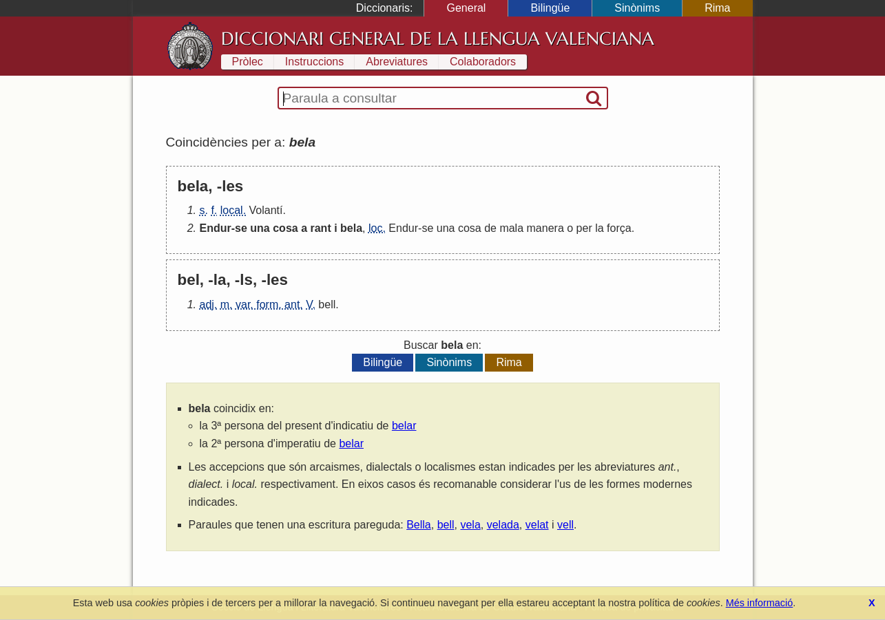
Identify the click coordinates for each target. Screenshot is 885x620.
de (490, 228)
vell (565, 525)
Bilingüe (550, 8)
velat (537, 525)
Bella (418, 525)
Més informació (759, 602)
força (619, 228)
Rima (717, 8)
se (241, 228)
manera (545, 228)
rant (320, 228)
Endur (215, 228)
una (259, 228)
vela (470, 525)
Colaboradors (483, 61)
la (599, 228)
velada (503, 525)
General (466, 8)
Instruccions (314, 61)
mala (511, 228)
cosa (285, 228)
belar (404, 425)
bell (326, 304)
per (584, 228)
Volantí (266, 210)
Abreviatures (397, 61)
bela (351, 228)
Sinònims (637, 8)
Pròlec (247, 61)
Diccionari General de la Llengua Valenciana (437, 39)
